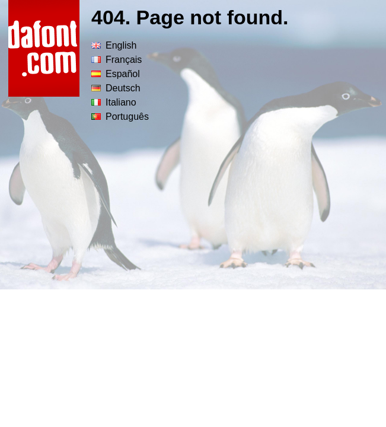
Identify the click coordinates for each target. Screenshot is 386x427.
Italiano (113, 102)
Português (120, 116)
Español (115, 74)
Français (116, 60)
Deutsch (116, 88)
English (113, 45)
